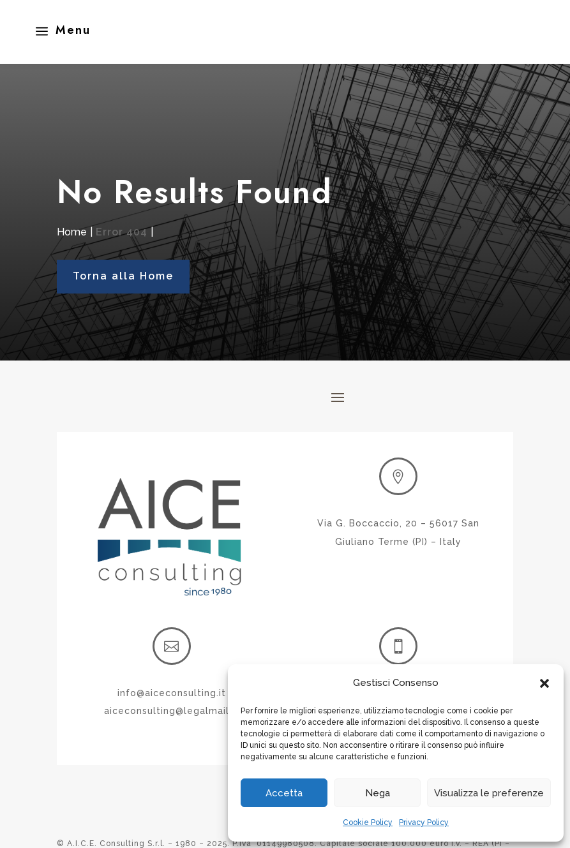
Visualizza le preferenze (489, 793)
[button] (544, 683)
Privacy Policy (424, 822)
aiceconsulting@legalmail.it (171, 711)
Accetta (284, 793)
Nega (377, 793)
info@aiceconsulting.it (171, 693)
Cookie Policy (368, 822)
